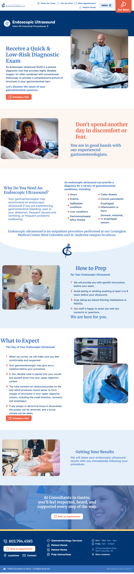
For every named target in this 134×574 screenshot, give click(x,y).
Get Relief (123, 9)
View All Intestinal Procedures (33, 26)
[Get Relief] (123, 4)
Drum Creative (125, 570)
